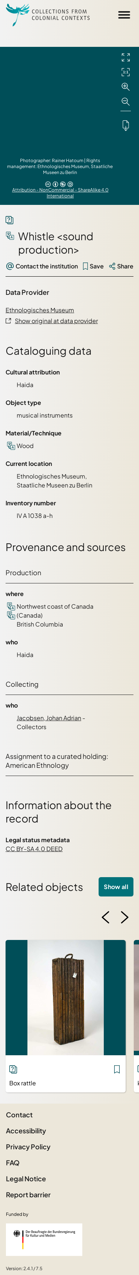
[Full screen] (126, 57)
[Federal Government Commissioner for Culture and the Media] (44, 1239)
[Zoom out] (126, 102)
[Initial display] (126, 72)
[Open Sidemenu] (124, 15)
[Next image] (124, 917)
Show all (116, 887)
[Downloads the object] (126, 125)
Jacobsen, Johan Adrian (49, 718)
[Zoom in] (126, 87)
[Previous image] (106, 917)
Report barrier (28, 1194)
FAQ (13, 1162)
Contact (19, 1114)
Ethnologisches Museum (40, 310)
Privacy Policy (28, 1146)
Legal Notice (26, 1178)
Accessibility (26, 1130)
